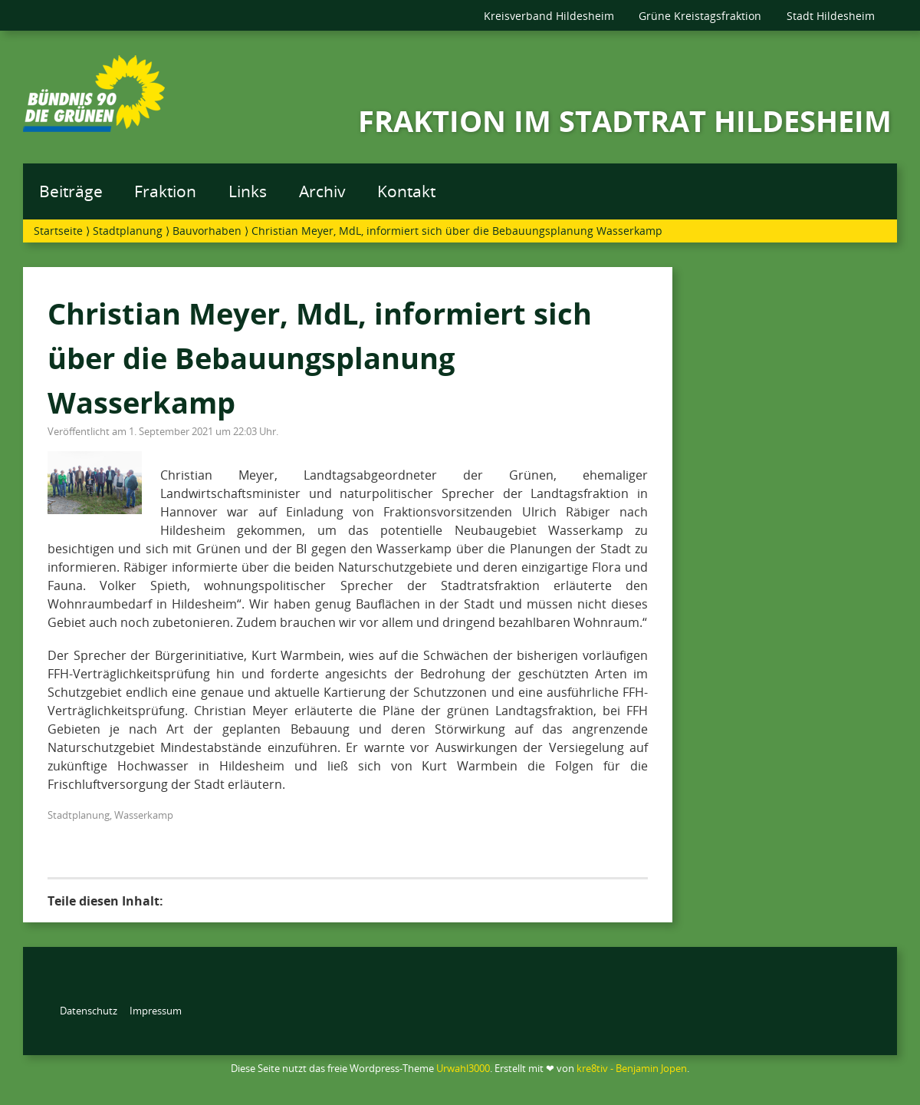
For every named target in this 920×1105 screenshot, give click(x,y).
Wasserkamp (143, 815)
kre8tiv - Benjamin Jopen (632, 1068)
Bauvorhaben (207, 230)
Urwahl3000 (463, 1068)
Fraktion (165, 191)
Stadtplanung (128, 230)
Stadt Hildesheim (831, 15)
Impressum (156, 1011)
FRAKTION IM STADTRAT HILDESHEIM (625, 120)
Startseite (58, 230)
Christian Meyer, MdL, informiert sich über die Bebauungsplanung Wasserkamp (320, 357)
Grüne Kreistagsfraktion (700, 15)
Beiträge (71, 191)
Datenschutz (88, 1011)
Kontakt (406, 191)
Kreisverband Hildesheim (549, 15)
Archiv (322, 191)
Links (247, 191)
